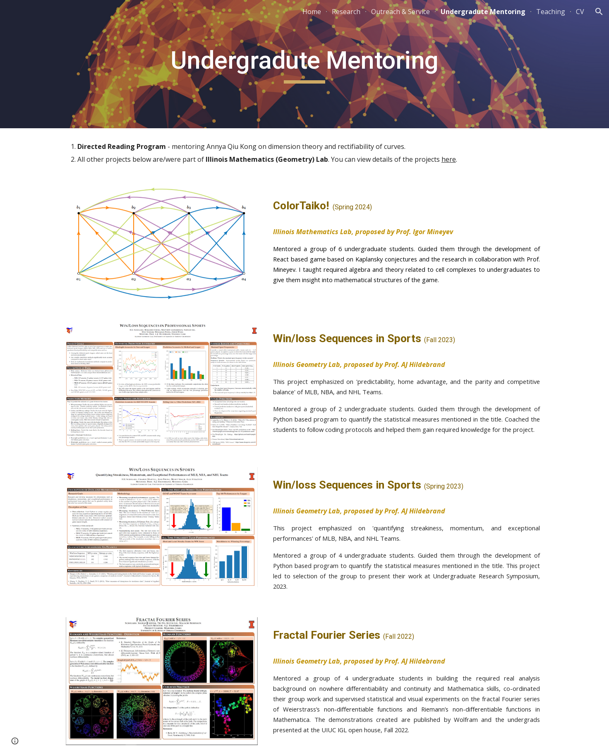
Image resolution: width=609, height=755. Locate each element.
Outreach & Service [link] (400, 11)
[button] (599, 12)
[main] (304, 64)
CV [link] (580, 11)
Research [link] (346, 11)
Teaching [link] (550, 11)
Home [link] (311, 11)
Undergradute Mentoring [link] (483, 11)
